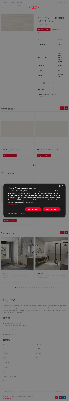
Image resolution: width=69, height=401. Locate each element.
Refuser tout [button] (33, 209)
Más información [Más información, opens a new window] (13, 204)
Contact (6, 2)
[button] (16, 214)
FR (60, 2)
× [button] (62, 186)
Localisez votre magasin (19, 3)
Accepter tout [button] (51, 209)
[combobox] (60, 186)
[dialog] (34, 200)
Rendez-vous (12, 3)
